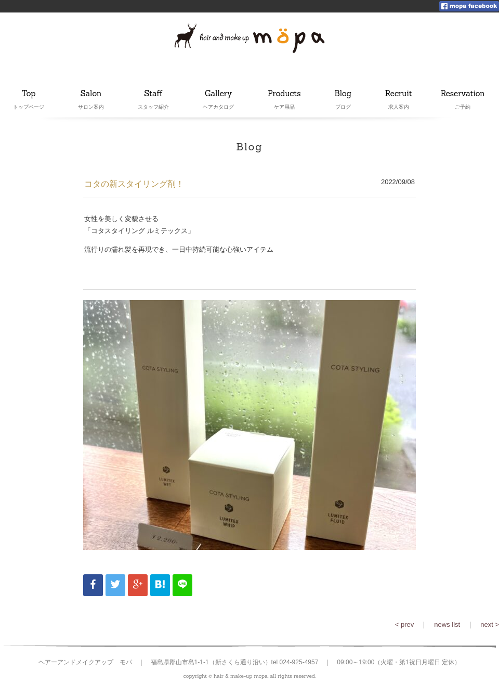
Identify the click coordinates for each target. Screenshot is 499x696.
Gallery (218, 94)
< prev (404, 624)
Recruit (398, 94)
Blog (343, 94)
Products (284, 94)
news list (447, 624)
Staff (153, 94)
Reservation (463, 94)
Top (28, 94)
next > (489, 624)
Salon (91, 94)
